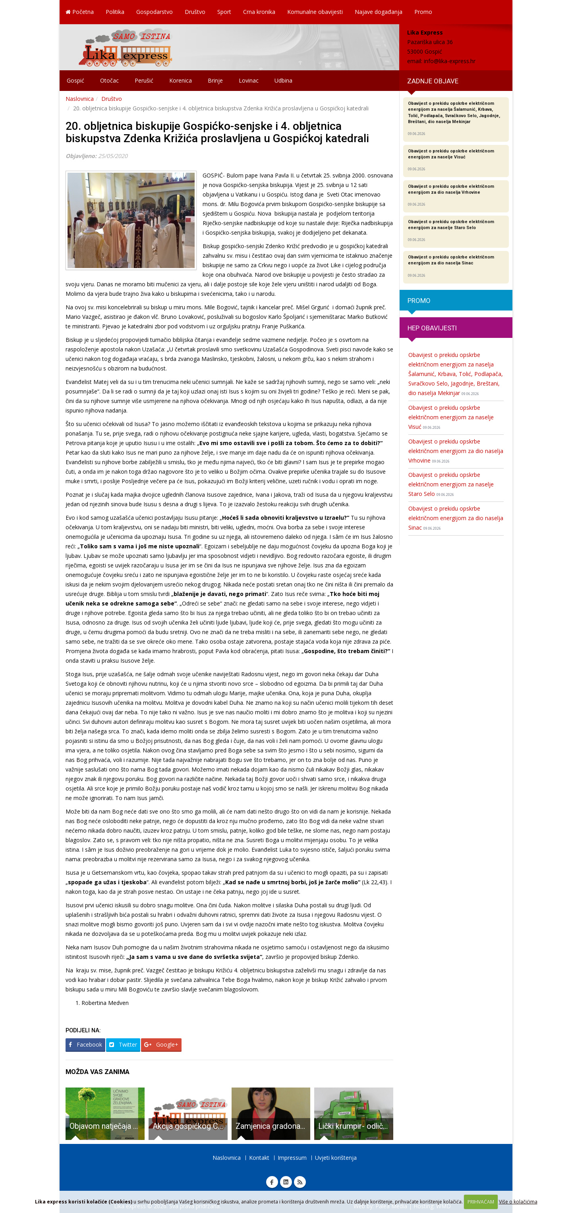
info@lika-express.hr (449, 61)
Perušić (144, 80)
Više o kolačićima (518, 1201)
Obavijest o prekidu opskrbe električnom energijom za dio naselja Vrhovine (455, 451)
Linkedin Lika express (286, 1182)
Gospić (75, 80)
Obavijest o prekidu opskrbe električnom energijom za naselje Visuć (451, 417)
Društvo (195, 11)
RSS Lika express (300, 1182)
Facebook (85, 1044)
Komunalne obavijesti (315, 11)
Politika (115, 11)
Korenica (180, 80)
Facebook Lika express (272, 1182)
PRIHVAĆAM (481, 1201)
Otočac (109, 80)
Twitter (123, 1044)
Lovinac (249, 80)
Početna (80, 11)
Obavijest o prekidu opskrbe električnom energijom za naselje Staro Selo (451, 484)
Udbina (283, 80)
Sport (224, 11)
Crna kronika (259, 11)
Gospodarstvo (154, 11)
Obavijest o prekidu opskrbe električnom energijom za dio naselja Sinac (455, 518)
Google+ (161, 1044)
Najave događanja (378, 11)
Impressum (292, 1157)
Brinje (215, 80)
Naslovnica (80, 98)
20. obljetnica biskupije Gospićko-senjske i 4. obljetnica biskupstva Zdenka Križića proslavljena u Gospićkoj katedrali (217, 132)
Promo (423, 11)
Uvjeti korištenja (336, 1157)
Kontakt (259, 1157)
